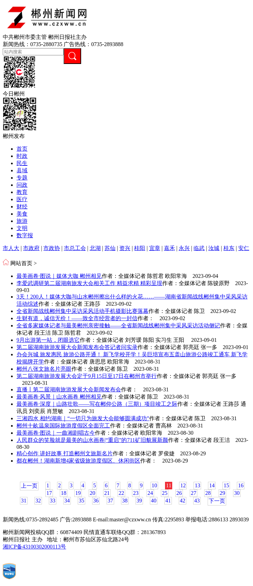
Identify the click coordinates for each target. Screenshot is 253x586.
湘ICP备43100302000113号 (34, 547)
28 (208, 493)
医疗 (22, 199)
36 (96, 500)
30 (237, 493)
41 (168, 500)
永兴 (184, 248)
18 (63, 493)
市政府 (31, 248)
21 (107, 493)
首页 (22, 149)
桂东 (228, 248)
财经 (22, 206)
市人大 (11, 248)
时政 (22, 156)
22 (121, 493)
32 (38, 500)
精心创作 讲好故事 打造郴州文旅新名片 (64, 453)
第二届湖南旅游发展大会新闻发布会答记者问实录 (77, 347)
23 (136, 493)
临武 (199, 248)
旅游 (22, 221)
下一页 (217, 501)
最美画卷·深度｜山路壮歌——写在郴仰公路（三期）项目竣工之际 (96, 404)
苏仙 (110, 248)
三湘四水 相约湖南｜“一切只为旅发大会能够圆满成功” (82, 418)
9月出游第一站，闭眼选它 (48, 340)
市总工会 (75, 248)
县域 (22, 170)
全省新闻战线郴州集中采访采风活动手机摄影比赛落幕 (82, 311)
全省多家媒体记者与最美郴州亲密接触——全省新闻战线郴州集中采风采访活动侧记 (118, 325)
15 (226, 485)
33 (52, 500)
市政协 (51, 248)
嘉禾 (169, 248)
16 (240, 485)
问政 (22, 185)
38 (125, 500)
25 (164, 493)
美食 (22, 214)
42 (182, 500)
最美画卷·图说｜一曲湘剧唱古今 (55, 433)
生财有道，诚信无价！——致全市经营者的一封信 (77, 318)
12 (183, 485)
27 (193, 493)
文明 (22, 228)
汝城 (213, 248)
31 (23, 500)
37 (110, 500)
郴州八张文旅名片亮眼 (44, 369)
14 (211, 485)
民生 (22, 163)
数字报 (24, 235)
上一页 (29, 486)
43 (197, 500)
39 (139, 500)
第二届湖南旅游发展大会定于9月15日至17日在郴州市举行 (86, 376)
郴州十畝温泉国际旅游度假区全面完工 (63, 425)
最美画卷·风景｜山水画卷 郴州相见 (59, 397)
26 (179, 493)
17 (49, 493)
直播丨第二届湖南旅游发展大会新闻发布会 (68, 389)
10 (154, 485)
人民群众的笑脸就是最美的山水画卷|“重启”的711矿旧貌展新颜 (92, 440)
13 (197, 485)
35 (81, 500)
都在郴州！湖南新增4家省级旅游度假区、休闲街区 (78, 461)
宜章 (154, 248)
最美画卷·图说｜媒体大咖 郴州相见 (59, 276)
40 (153, 500)
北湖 (95, 248)
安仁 (243, 248)
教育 (22, 192)
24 (150, 493)
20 (92, 493)
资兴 (124, 248)
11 (168, 485)
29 (222, 493)
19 (78, 493)
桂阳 (139, 248)
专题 (22, 178)
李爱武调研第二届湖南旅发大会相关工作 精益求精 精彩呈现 (89, 283)
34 (67, 500)
